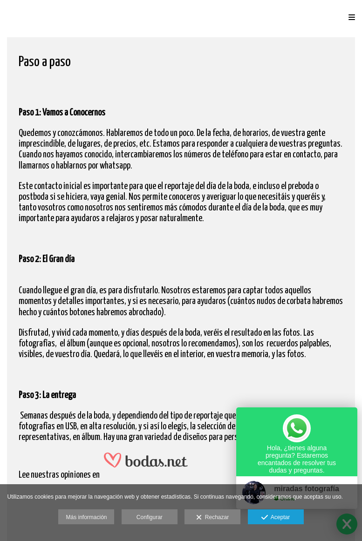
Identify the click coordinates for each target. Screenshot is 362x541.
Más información (86, 517)
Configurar (150, 517)
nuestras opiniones (61, 475)
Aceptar (275, 517)
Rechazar (212, 517)
